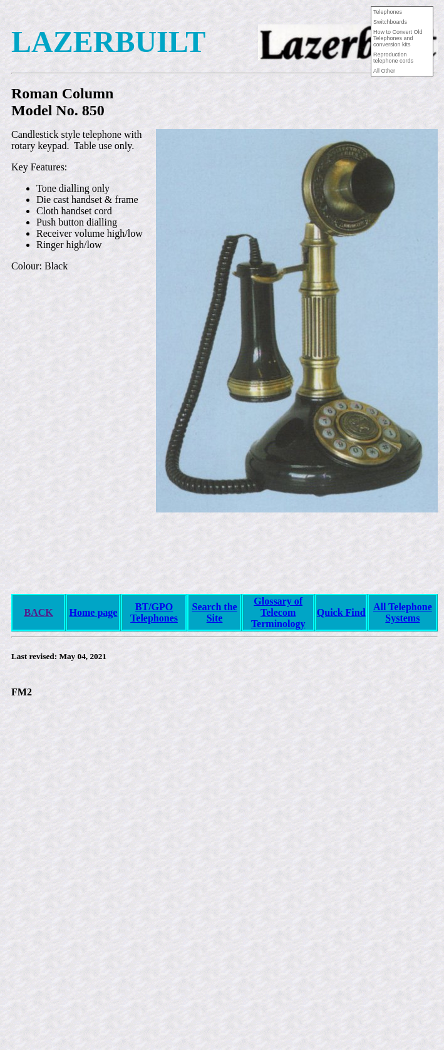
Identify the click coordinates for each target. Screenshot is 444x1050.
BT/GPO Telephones (154, 612)
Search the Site (214, 612)
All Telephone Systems (402, 612)
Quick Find (341, 612)
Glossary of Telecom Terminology (278, 612)
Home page (94, 612)
